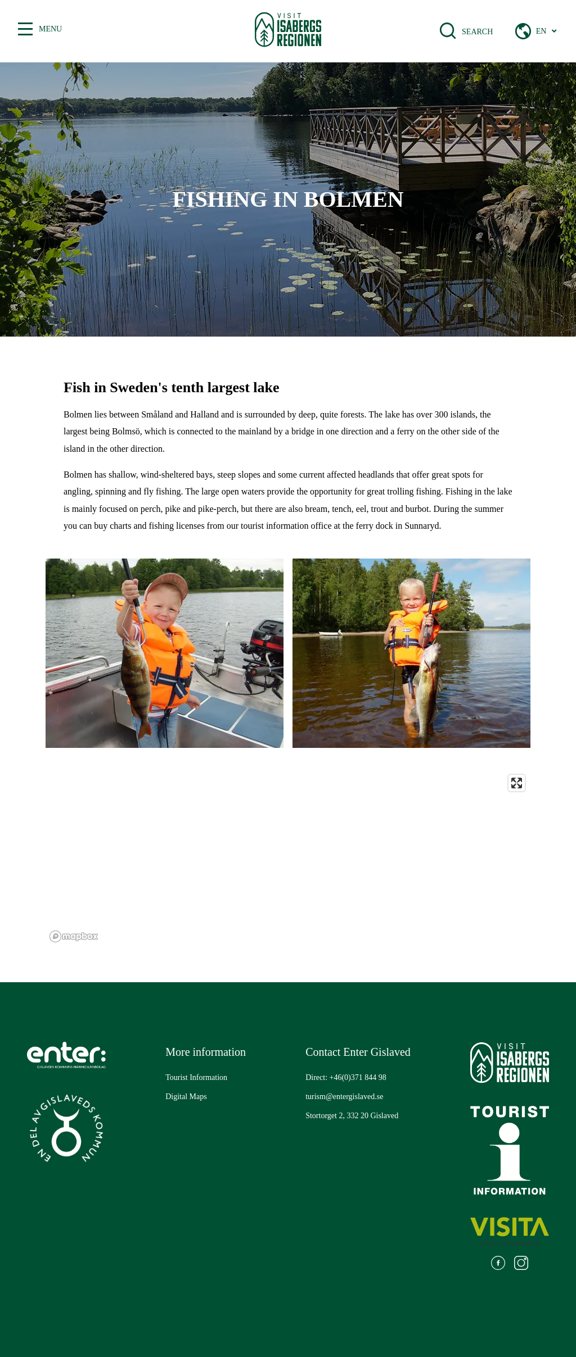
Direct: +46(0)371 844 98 (345, 1077)
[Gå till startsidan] (288, 31)
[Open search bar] (455, 31)
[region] (288, 857)
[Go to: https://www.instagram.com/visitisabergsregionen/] (521, 1264)
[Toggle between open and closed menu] (25, 29)
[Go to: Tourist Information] (196, 1077)
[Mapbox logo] (73, 936)
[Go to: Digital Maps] (186, 1097)
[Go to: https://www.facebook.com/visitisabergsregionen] (498, 1264)
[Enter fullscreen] (516, 783)
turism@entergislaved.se (344, 1096)
